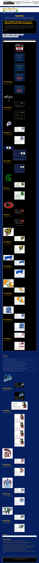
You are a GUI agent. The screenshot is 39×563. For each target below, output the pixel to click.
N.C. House (13, 34)
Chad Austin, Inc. (19, 559)
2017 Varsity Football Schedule (8, 108)
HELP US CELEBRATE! (6, 357)
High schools (8, 34)
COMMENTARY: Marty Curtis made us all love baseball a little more (14, 549)
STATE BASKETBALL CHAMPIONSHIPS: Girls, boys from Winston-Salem (13, 370)
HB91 (3, 34)
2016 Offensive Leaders (7, 109)
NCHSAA (22, 34)
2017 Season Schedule (7, 162)
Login (20, 560)
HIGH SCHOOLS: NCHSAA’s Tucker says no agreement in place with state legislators (18, 23)
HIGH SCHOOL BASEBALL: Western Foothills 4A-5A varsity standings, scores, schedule (15, 368)
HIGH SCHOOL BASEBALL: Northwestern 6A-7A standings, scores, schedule (13, 366)
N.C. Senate (17, 34)
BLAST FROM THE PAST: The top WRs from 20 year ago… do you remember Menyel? (17, 547)
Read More (5, 30)
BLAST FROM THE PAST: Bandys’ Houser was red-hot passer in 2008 (14, 544)
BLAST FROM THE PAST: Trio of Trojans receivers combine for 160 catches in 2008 (17, 542)
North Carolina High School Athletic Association (10, 36)
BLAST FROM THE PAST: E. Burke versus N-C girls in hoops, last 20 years (15, 540)
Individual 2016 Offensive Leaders (7, 412)
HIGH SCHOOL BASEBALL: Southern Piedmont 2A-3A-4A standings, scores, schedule (15, 364)
